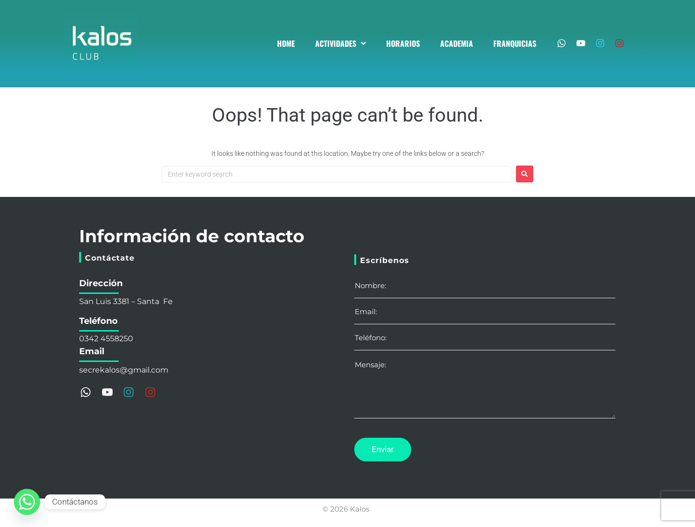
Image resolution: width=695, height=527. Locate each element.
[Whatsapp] (27, 502)
